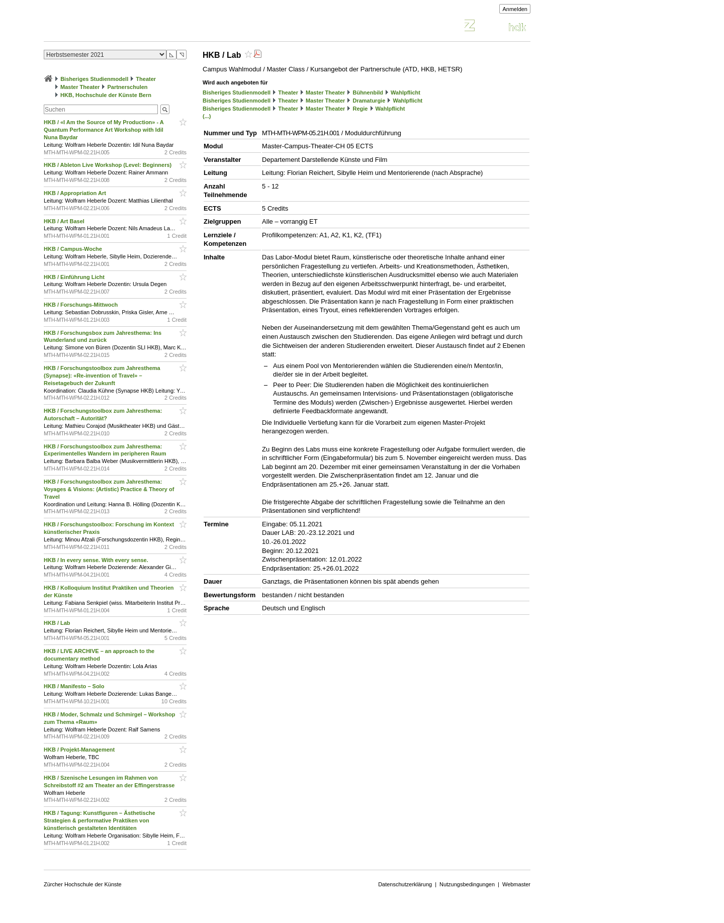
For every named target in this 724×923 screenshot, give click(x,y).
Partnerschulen (127, 87)
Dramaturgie (368, 101)
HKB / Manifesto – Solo (75, 686)
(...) (207, 116)
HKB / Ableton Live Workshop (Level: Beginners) (108, 165)
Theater (146, 79)
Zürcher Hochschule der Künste (83, 884)
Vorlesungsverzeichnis (117, 27)
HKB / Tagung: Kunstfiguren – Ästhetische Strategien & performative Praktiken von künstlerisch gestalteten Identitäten (99, 820)
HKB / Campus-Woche (74, 249)
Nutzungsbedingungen (467, 884)
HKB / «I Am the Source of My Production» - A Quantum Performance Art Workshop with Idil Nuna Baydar (103, 129)
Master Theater (80, 87)
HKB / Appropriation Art (76, 193)
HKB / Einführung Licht (75, 277)
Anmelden (514, 9)
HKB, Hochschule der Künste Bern (105, 95)
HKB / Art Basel (65, 221)
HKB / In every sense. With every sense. (97, 560)
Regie (360, 109)
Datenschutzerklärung (405, 884)
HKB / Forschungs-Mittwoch (81, 305)
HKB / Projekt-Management (80, 750)
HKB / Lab (58, 623)
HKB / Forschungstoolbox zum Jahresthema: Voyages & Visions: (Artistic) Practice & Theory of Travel (109, 489)
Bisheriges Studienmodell (94, 79)
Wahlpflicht (405, 92)
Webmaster (516, 884)
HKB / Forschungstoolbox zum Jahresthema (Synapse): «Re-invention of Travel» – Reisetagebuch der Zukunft (102, 375)
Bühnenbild (367, 92)
